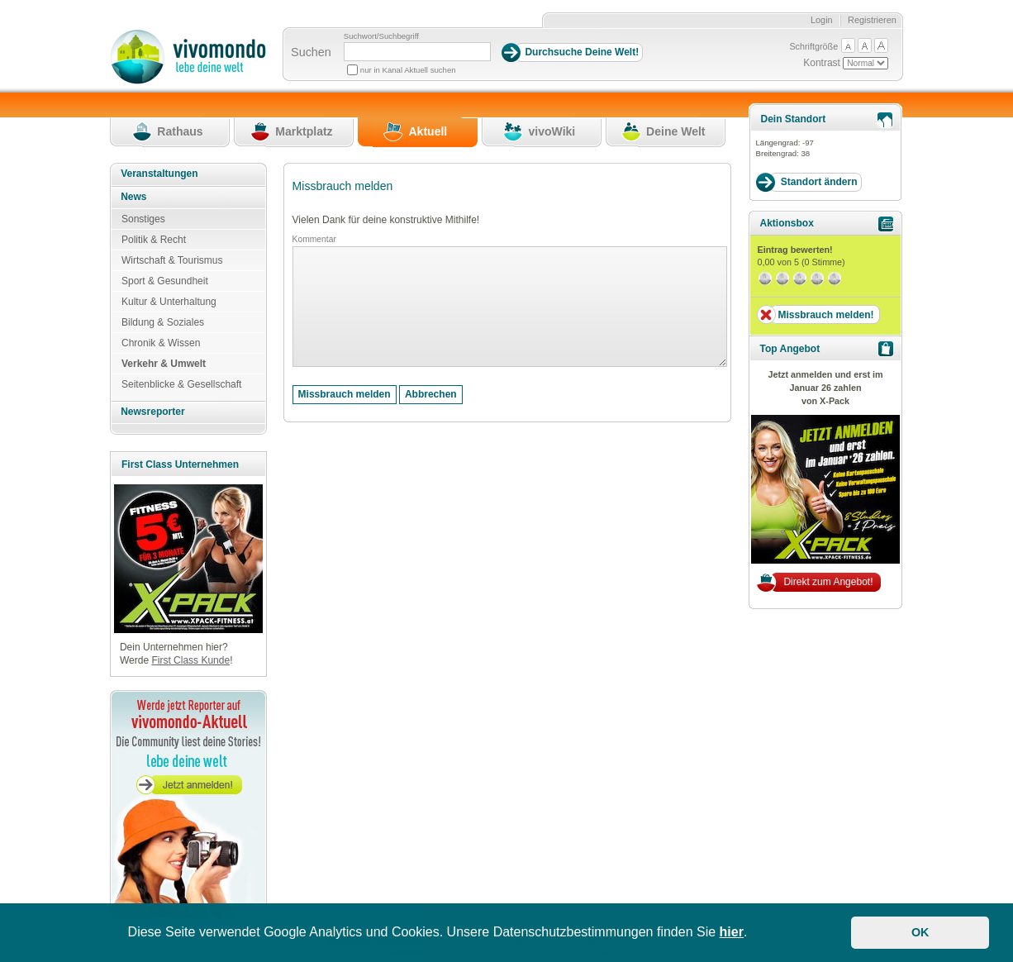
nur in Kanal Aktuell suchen (408, 69)
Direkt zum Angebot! (828, 582)
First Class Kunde (190, 660)
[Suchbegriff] (417, 51)
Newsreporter (152, 411)
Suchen (311, 52)
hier (732, 932)
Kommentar (314, 239)
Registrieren (872, 20)
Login (822, 20)
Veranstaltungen (159, 173)
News (133, 196)
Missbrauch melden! (825, 315)
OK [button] (920, 932)
